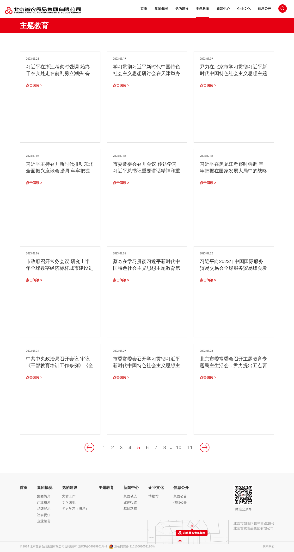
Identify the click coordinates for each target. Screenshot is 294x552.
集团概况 (161, 9)
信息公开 (264, 9)
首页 (144, 9)
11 (190, 447)
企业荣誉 (43, 521)
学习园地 (68, 502)
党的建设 (182, 9)
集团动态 (130, 496)
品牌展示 (43, 509)
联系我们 (268, 546)
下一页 (204, 447)
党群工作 (68, 496)
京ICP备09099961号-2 (92, 546)
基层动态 (130, 509)
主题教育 (202, 9)
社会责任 (43, 515)
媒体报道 (130, 502)
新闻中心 (223, 9)
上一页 (89, 447)
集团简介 (43, 496)
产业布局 (43, 502)
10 (178, 447)
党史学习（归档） (75, 509)
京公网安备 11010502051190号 (132, 546)
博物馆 (153, 496)
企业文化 (244, 9)
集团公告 (180, 496)
